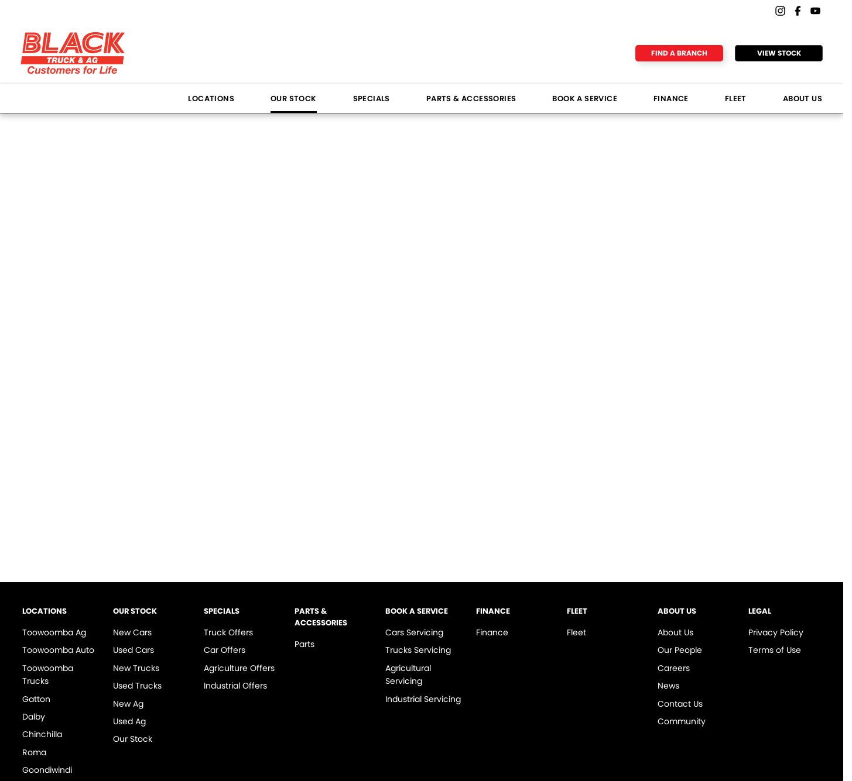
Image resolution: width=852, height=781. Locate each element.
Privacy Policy (775, 632)
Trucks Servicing (418, 650)
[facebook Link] (798, 11)
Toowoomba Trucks (47, 674)
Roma (34, 752)
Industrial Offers (235, 685)
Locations (211, 98)
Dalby (33, 716)
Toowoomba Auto (58, 650)
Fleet (736, 98)
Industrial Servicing (423, 699)
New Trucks (136, 668)
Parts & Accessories (471, 98)
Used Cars (133, 650)
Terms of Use (774, 650)
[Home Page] (73, 53)
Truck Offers (228, 632)
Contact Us (680, 704)
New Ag (128, 704)
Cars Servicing (414, 632)
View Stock (779, 53)
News (668, 685)
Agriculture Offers (239, 668)
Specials (371, 98)
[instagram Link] (780, 11)
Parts (304, 644)
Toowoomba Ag (54, 632)
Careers (674, 668)
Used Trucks (137, 685)
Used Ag (129, 721)
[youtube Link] (815, 11)
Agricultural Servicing (408, 674)
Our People (680, 650)
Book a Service (584, 98)
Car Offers (224, 650)
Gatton (36, 699)
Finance (671, 98)
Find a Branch (679, 53)
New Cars (132, 632)
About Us (802, 98)
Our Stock (294, 98)
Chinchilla (42, 734)
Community (682, 721)
